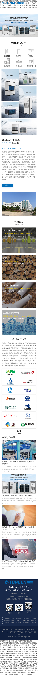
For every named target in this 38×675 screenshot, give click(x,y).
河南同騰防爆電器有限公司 (7, 620)
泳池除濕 (19, 66)
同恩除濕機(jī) (12, 620)
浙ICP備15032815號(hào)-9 (18, 632)
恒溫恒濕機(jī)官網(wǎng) (33, 620)
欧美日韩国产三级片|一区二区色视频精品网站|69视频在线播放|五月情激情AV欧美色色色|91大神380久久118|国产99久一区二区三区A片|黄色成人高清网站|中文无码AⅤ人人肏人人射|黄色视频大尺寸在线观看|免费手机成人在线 (19, 664)
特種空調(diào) (31, 66)
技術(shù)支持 (12, 637)
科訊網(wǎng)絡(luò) (24, 637)
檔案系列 (31, 56)
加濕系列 (19, 56)
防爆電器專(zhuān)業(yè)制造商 (26, 620)
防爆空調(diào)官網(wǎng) (18, 620)
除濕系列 (7, 56)
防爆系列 (7, 66)
